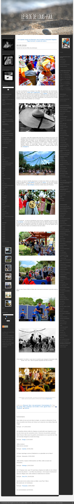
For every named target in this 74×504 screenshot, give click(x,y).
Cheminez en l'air (63, 118)
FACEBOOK (4, 112)
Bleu (3, 154)
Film (3, 171)
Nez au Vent (62, 308)
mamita (24, 449)
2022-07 (3, 229)
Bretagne (3, 159)
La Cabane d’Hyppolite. (6, 263)
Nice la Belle (31, 184)
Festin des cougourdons (33, 92)
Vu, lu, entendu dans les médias (8, 216)
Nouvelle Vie (4, 195)
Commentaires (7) (46, 405)
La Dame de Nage (63, 142)
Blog (3, 156)
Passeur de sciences (63, 316)
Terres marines (5, 272)
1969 (3, 149)
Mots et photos (4, 187)
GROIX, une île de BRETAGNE (65, 241)
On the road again (63, 180)
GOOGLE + (4, 117)
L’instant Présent (5, 97)
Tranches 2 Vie (62, 332)
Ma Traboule (62, 292)
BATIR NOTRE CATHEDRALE (7, 133)
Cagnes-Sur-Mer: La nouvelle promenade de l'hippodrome (7, 290)
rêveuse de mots (63, 193)
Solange (24, 465)
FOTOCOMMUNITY (5, 114)
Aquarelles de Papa (5, 299)
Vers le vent (62, 337)
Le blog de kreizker (63, 267)
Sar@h (61, 325)
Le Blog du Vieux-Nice (64, 269)
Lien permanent (36, 405)
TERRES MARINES (5, 137)
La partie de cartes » (41, 41)
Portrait (3, 204)
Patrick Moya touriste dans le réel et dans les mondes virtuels (66, 182)
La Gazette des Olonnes (64, 144)
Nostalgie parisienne (63, 66)
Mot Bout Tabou (62, 175)
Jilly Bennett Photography (64, 135)
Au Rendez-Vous (63, 213)
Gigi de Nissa (49, 398)
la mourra (20, 221)
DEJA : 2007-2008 (63, 123)
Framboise (62, 85)
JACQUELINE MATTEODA (64, 248)
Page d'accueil (31, 41)
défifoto (3, 168)
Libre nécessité (62, 289)
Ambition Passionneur (64, 211)
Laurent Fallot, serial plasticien (65, 262)
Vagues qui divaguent (63, 335)
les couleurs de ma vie (64, 162)
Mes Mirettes (62, 301)
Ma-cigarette (62, 294)
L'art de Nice (62, 137)
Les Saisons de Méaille (6, 178)
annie (61, 75)
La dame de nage (63, 258)
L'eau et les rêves (67, 75)
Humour (3, 175)
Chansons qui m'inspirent (6, 164)
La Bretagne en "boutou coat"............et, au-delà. (64, 256)
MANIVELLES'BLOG (63, 297)
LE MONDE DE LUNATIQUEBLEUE (63, 277)
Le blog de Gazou (63, 264)
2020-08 (3, 238)
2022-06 (3, 231)
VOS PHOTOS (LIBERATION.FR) (5, 124)
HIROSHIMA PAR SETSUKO (7, 139)
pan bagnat (31, 182)
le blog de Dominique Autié (64, 99)
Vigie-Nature (62, 198)
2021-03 (3, 234)
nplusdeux (61, 309)
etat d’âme (62, 236)
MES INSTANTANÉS (63, 171)
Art (2, 152)
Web (3, 218)
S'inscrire (8, 316)
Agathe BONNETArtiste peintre (65, 208)
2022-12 (3, 224)
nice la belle (35, 406)
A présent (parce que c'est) (64, 206)
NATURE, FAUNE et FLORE (65, 306)
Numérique (4, 197)
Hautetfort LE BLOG (63, 245)
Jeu (3, 176)
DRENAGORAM (63, 233)
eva (60, 72)
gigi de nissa (47, 406)
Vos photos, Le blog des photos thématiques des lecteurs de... (65, 343)
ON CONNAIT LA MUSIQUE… (65, 313)
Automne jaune (62, 59)
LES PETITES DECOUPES (65, 287)
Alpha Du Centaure (63, 209)
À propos (61, 52)
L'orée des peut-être (63, 253)
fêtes (24, 406)
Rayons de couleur (63, 323)
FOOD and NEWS (63, 132)
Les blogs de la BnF (63, 160)
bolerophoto (62, 216)
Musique (3, 188)
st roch (41, 406)
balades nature (62, 215)
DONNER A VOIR (63, 125)
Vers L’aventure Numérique (64, 339)
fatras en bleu (62, 240)
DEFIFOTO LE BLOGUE (6, 110)
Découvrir (4, 166)
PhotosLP (4, 102)
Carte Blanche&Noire (63, 116)
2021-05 (3, 233)
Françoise (62, 79)
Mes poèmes (4, 183)
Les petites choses (63, 285)
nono (61, 178)
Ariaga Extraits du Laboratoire (65, 111)
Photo (3, 199)
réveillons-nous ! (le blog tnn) (65, 191)
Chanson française (63, 223)
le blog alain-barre (63, 148)
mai (17, 406)
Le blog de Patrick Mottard (64, 154)
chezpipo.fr (25, 146)
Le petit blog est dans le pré (65, 278)
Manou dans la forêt (63, 168)
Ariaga (24, 439)
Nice (3, 194)
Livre (3, 180)
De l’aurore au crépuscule (64, 229)
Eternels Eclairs (62, 238)
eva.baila (61, 128)
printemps (29, 406)
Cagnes (45, 93)
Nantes (3, 192)
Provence (4, 207)
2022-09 (3, 226)
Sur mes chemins (63, 328)
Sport (3, 209)
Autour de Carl (62, 113)
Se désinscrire (8, 318)
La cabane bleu (62, 140)
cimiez (20, 406)
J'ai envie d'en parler (63, 133)
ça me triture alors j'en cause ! (65, 218)
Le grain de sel (62, 271)
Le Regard (62, 280)
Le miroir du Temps (63, 274)
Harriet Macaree (63, 243)
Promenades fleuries (6, 206)
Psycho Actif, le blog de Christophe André (64, 189)
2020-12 (3, 236)
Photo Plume (62, 320)
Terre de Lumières (63, 100)
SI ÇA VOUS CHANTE (64, 327)
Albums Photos (5, 246)
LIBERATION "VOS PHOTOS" (7, 119)
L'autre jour (62, 250)
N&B (3, 190)
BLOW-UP (62, 114)
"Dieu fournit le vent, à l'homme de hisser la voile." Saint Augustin (66, 107)
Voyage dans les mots (64, 345)
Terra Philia (62, 330)
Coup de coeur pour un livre (65, 64)
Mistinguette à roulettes (64, 173)
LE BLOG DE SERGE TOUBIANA (64, 157)
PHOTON (61, 184)
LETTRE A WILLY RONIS (6, 141)
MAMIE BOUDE (62, 296)
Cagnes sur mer (5, 161)
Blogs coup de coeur (5, 157)
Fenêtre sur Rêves (63, 130)
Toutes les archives (5, 241)
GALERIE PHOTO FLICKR (7, 116)
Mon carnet (62, 304)
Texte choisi (4, 211)
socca (44, 182)
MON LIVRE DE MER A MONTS (8, 185)
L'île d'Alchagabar (63, 252)
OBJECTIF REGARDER (64, 311)
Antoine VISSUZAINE (63, 109)
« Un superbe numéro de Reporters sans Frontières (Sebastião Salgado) (36, 39)
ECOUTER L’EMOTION (64, 234)
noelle (61, 74)
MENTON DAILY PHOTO (64, 299)
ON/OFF (61, 315)
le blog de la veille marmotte (65, 152)
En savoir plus (59, 502)
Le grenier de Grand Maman (65, 272)
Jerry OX (24, 476)
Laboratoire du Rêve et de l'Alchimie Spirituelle (64, 146)
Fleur (3, 173)
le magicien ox (62, 158)
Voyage (3, 214)
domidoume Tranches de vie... (65, 231)
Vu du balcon (62, 200)
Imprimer (26, 408)
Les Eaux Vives (62, 282)
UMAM (61, 196)
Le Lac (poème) (62, 62)
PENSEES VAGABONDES (64, 318)
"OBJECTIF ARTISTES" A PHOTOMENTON (6, 131)
